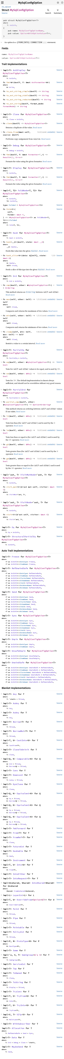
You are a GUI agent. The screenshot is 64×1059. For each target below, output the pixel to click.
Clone (16, 114)
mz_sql (4, 7)
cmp (8, 285)
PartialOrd (19, 389)
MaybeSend (17, 1046)
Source (4, 13)
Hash (15, 233)
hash (8, 242)
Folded (12, 205)
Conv (15, 770)
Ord (15, 276)
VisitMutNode (28, 474)
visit (9, 514)
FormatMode (8, 106)
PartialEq (18, 350)
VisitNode (26, 502)
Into (19, 864)
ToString (18, 982)
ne (7, 373)
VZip (19, 1014)
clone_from (12, 132)
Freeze (15, 556)
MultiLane (13, 1020)
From (15, 833)
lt (7, 416)
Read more (37, 127)
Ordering (9, 288)
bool (5, 365)
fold (8, 209)
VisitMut (13, 495)
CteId (22, 583)
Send (14, 592)
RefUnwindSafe (20, 568)
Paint (16, 909)
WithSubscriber (22, 1023)
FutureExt (18, 846)
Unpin (15, 639)
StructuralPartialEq (24, 536)
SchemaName (24, 581)
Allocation (18, 1028)
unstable (51, 132)
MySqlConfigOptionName (31, 30)
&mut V (44, 514)
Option (23, 33)
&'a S (37, 955)
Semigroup (27, 955)
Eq (13, 527)
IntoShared (38, 883)
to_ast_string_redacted (19, 99)
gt (7, 444)
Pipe (15, 918)
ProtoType (22, 941)
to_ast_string (13, 103)
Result (6, 157)
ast (9, 7)
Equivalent (23, 793)
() (12, 157)
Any (15, 694)
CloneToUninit (21, 749)
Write (11, 87)
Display (17, 168)
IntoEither (19, 874)
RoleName (23, 588)
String (45, 91)
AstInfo (13, 25)
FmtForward (19, 828)
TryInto (21, 1005)
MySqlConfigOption (30, 2)
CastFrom (13, 745)
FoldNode (23, 190)
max (8, 299)
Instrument (19, 860)
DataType (23, 562)
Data (14, 1037)
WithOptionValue (37, 33)
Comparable (23, 759)
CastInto (22, 740)
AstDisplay (19, 70)
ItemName (23, 564)
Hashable (18, 851)
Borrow (16, 722)
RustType (13, 946)
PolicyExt (18, 932)
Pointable (18, 927)
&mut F (20, 215)
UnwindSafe (18, 662)
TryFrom (21, 996)
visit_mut (11, 487)
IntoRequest (20, 878)
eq (7, 362)
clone (9, 123)
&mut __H (38, 242)
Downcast (18, 775)
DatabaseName (25, 585)
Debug (16, 145)
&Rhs (28, 373)
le (7, 430)
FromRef (17, 837)
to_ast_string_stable (17, 95)
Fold (11, 225)
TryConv (17, 991)
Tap (15, 968)
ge (7, 458)
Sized (14, 265)
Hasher (14, 247)
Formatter (33, 154)
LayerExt (18, 895)
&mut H (6, 258)
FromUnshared (19, 891)
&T (43, 899)
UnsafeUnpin (19, 651)
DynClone (18, 784)
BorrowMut (18, 731)
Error (18, 157)
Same (15, 950)
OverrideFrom (24, 899)
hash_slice (12, 255)
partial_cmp (12, 402)
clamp (9, 332)
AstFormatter (38, 82)
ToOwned (17, 973)
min (8, 315)
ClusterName (25, 578)
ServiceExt (19, 964)
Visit (11, 519)
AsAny (16, 703)
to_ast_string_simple (17, 91)
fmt (8, 82)
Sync (14, 615)
